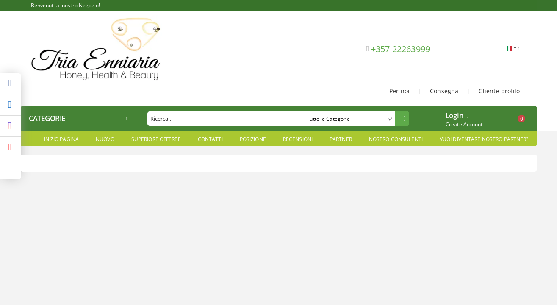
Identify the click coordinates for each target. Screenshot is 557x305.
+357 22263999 (400, 49)
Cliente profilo (499, 91)
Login (454, 115)
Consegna (444, 91)
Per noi (399, 91)
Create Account (464, 124)
